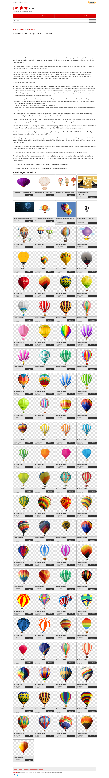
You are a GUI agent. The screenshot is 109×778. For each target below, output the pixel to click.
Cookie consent (33, 769)
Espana (25, 2)
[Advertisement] (26, 46)
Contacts (86, 16)
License (65, 16)
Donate (44, 16)
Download (29, 195)
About (22, 16)
